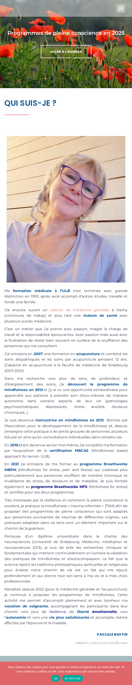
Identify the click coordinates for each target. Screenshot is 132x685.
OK (55, 678)
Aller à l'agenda (66, 52)
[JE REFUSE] (126, 673)
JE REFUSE (72, 678)
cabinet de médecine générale (79, 310)
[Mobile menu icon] (120, 8)
